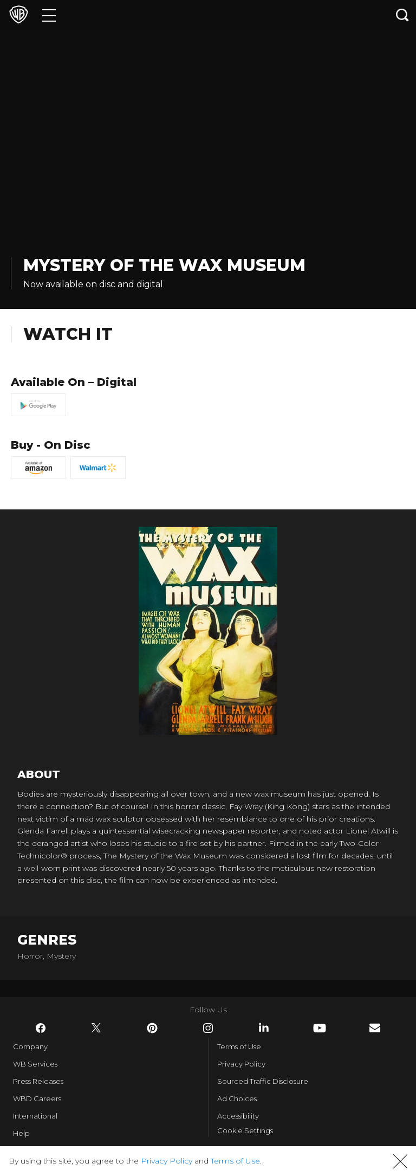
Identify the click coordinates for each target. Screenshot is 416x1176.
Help (21, 1133)
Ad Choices (237, 1098)
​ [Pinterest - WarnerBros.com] (152, 1028)
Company (30, 1046)
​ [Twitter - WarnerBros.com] (96, 1028)
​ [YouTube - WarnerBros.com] (319, 1028)
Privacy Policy (241, 1063)
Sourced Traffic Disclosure (262, 1081)
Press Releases (38, 1081)
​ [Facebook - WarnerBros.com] (40, 1028)
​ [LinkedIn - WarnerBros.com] (263, 1027)
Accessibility (238, 1116)
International (35, 1116)
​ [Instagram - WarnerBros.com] (208, 1028)
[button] (400, 1161)
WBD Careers (37, 1098)
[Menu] (49, 15)
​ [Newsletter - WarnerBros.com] (374, 1028)
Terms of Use (239, 1046)
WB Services (35, 1063)
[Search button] (402, 15)
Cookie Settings (245, 1130)
